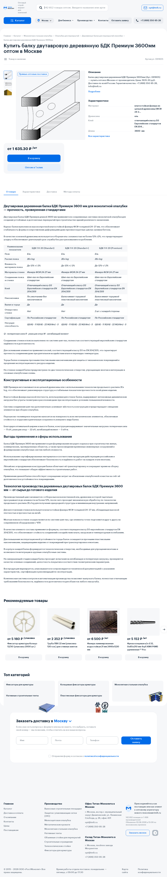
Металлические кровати (57, 825)
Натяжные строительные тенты (22, 709)
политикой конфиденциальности (101, 783)
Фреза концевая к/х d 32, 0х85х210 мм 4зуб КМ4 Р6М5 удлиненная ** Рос (142, 647)
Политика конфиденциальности (149, 870)
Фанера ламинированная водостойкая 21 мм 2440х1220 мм (103, 647)
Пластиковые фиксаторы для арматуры (81, 709)
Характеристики (31, 192)
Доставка (52, 192)
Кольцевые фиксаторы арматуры (77, 685)
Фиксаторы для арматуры (19, 685)
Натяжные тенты (53, 833)
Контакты (103, 20)
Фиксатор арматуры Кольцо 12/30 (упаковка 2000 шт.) (22, 645)
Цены (6, 826)
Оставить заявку (120, 20)
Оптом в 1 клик (34, 167)
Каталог (17, 20)
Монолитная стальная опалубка (131, 685)
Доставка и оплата (13, 813)
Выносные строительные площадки (63, 809)
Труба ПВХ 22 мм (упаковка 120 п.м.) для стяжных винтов (62, 645)
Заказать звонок (137, 833)
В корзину (34, 158)
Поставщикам (11, 830)
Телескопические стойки (57, 846)
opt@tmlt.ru (152, 8)
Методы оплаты (72, 192)
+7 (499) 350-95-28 (148, 20)
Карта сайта (125, 870)
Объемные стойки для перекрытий (62, 838)
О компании (10, 817)
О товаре (11, 192)
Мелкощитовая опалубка (57, 820)
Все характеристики (99, 136)
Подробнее (94, 92)
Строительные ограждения (58, 842)
